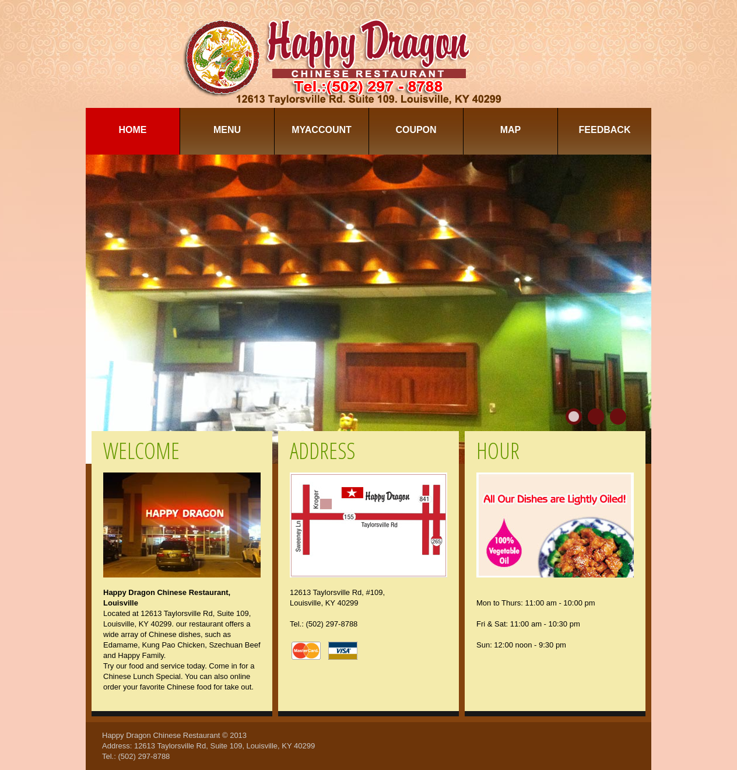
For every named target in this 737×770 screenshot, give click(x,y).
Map (510, 130)
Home (133, 130)
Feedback (605, 130)
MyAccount (322, 130)
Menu (227, 130)
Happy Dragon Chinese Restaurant (161, 735)
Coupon (415, 130)
